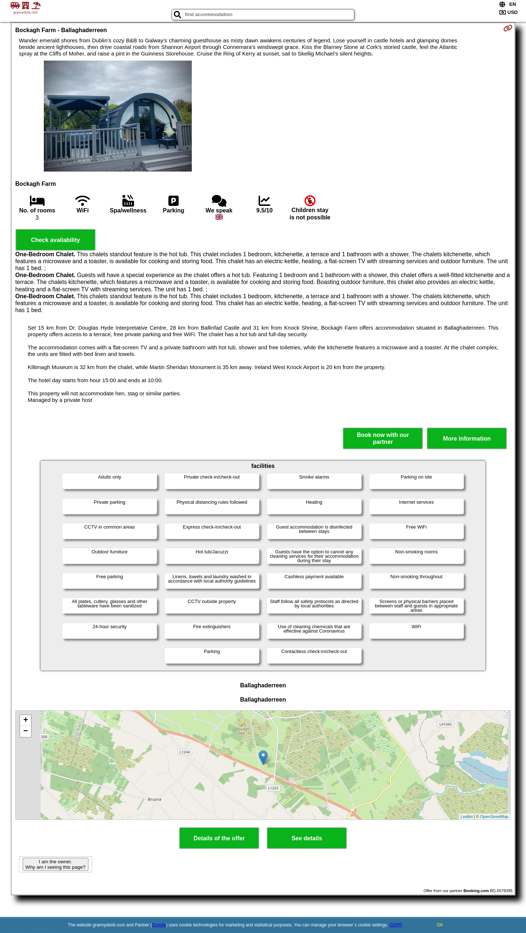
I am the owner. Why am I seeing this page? (55, 864)
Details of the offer (219, 838)
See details (306, 838)
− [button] (25, 731)
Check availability (55, 240)
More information (467, 438)
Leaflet (467, 816)
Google (159, 925)
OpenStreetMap (494, 816)
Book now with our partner (383, 438)
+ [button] (25, 720)
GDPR (395, 925)
